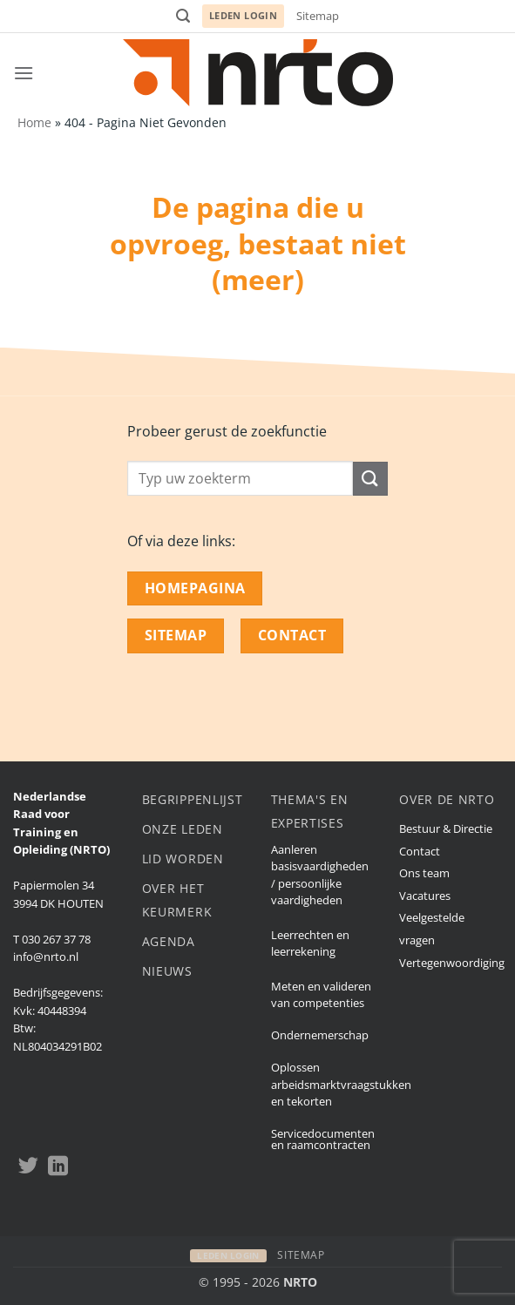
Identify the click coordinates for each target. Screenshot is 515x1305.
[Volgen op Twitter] (28, 1167)
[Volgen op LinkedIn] (58, 1167)
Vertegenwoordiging (452, 962)
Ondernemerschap (320, 1035)
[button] (183, 16)
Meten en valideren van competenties (321, 994)
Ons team (424, 873)
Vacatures (425, 895)
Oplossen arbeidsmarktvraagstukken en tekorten (341, 1083)
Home (34, 122)
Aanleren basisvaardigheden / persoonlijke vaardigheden (320, 875)
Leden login (243, 15)
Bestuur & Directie (445, 828)
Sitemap (317, 16)
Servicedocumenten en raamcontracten (323, 1139)
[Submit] (370, 479)
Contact (419, 851)
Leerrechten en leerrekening (310, 943)
